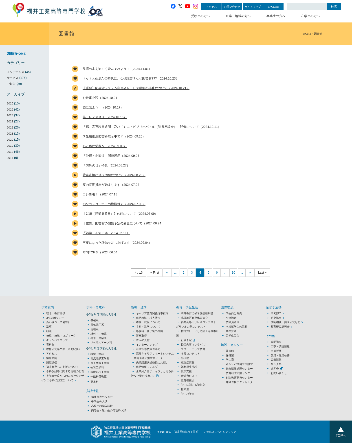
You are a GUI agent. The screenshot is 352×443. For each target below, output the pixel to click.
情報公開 (51, 358)
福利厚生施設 (189, 366)
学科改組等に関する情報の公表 (65, 371)
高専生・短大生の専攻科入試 (108, 410)
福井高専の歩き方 (102, 397)
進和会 (275, 368)
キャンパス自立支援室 (239, 364)
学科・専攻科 (95, 307)
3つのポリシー (55, 317)
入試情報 (92, 391)
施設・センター (232, 345)
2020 (10, 139)
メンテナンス (15, 72)
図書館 (230, 350)
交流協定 (231, 317)
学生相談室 (187, 393)
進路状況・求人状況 (148, 317)
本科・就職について (148, 322)
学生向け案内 (234, 313)
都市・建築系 (98, 338)
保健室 (230, 355)
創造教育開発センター (239, 377)
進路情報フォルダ (147, 366)
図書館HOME (16, 53)
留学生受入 (232, 335)
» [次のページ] (250, 272)
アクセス (211, 6)
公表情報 (276, 359)
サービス (12, 78)
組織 (49, 331)
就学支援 (186, 371)
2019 (10, 145)
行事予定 (186, 340)
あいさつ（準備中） (58, 322)
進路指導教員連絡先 (148, 349)
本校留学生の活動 (236, 326)
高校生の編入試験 (102, 406)
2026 (10, 103)
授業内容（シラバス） (194, 344)
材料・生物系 (98, 333)
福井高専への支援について (62, 366)
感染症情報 (187, 362)
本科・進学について (148, 326)
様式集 (185, 389)
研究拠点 (276, 317)
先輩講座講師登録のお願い (152, 362)
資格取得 (141, 335)
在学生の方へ (310, 16)
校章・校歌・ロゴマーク (61, 335)
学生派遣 (231, 331)
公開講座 (277, 341)
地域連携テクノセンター (240, 382)
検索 (334, 7)
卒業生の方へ (275, 16)
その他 (270, 336)
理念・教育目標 (55, 313)
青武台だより (189, 375)
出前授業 (276, 350)
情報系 (94, 329)
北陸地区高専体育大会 (194, 317)
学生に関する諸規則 (193, 384)
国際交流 (227, 307)
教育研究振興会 (280, 326)
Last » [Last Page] (262, 272)
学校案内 (47, 307)
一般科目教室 (98, 376)
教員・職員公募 (280, 355)
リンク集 (276, 364)
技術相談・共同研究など (285, 322)
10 (233, 272)
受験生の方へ (200, 16)
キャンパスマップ (57, 340)
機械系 (94, 320)
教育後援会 (187, 380)
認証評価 (51, 362)
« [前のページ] (167, 272)
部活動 (185, 358)
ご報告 (11, 84)
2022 (10, 127)
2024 (10, 115)
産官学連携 (274, 307)
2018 (10, 151)
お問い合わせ (232, 6)
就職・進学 (139, 307)
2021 (10, 133)
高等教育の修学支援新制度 (197, 313)
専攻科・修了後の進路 (149, 331)
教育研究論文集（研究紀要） (63, 349)
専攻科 (94, 381)
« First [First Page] (154, 272)
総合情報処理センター (239, 368)
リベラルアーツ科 (101, 342)
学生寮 (230, 359)
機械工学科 (97, 354)
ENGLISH (273, 6)
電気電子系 (97, 324)
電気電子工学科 (99, 358)
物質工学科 (97, 367)
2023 (10, 121)
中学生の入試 (99, 401)
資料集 (50, 344)
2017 (10, 157)
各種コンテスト (190, 353)
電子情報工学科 (99, 363)
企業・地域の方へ (238, 16)
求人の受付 (143, 340)
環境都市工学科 (99, 372)
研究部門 (276, 313)
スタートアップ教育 (193, 349)
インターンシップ (147, 344)
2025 (10, 109)
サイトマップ (253, 6)
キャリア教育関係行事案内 (152, 313)
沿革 (49, 326)
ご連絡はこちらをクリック (220, 431)
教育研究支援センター (239, 373)
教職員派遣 (232, 322)
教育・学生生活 (187, 307)
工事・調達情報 (280, 346)
